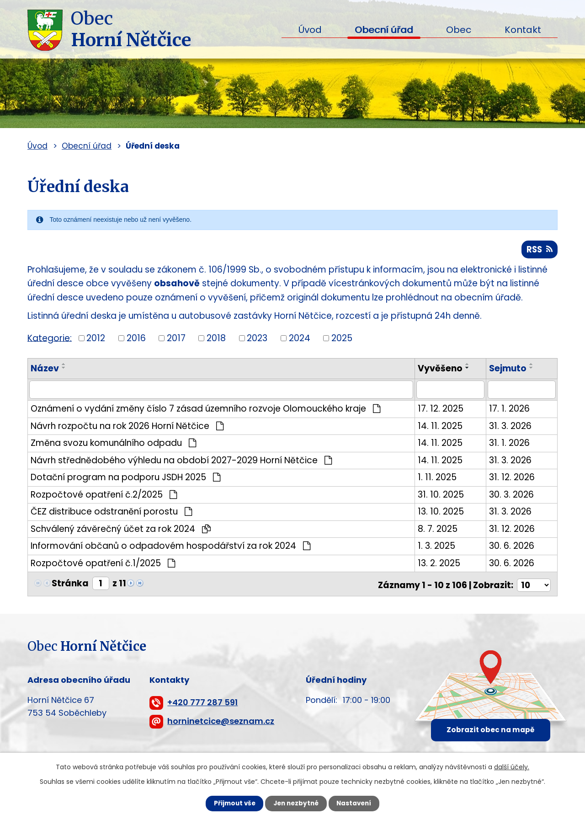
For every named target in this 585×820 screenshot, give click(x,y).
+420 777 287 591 (202, 703)
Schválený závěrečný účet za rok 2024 (121, 531)
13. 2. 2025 (439, 565)
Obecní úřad (384, 29)
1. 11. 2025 (437, 479)
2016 (136, 340)
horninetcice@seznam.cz (220, 722)
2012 (95, 340)
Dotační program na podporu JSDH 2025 (125, 479)
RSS (539, 250)
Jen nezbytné (296, 803)
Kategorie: (49, 339)
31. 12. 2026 (512, 479)
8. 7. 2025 (438, 531)
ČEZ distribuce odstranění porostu (111, 513)
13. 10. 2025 (441, 513)
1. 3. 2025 (437, 547)
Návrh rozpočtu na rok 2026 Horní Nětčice (127, 428)
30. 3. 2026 (511, 496)
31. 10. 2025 (441, 496)
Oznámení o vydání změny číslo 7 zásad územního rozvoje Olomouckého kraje (205, 410)
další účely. (511, 766)
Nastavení (359, 803)
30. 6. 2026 (512, 547)
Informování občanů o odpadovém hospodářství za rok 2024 (170, 547)
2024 (299, 340)
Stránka (70, 585)
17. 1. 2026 (509, 410)
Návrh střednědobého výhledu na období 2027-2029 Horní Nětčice (181, 462)
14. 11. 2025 (440, 428)
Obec (458, 29)
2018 (216, 340)
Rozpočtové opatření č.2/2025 (104, 496)
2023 (257, 340)
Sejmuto (508, 370)
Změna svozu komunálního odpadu (113, 445)
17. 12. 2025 (441, 410)
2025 (341, 340)
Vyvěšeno (440, 370)
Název (45, 370)
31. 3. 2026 (510, 428)
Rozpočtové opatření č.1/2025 (103, 565)
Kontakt (523, 29)
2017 (176, 340)
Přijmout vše (229, 803)
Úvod (310, 29)
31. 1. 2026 (509, 445)
